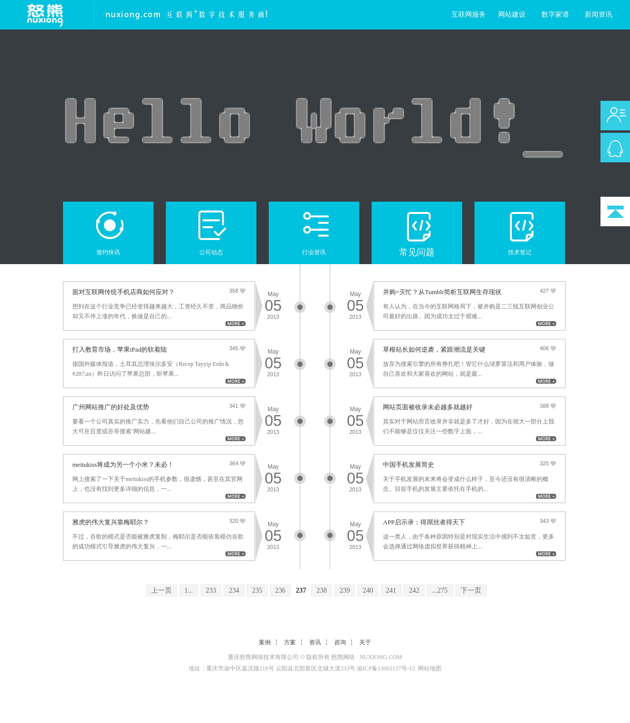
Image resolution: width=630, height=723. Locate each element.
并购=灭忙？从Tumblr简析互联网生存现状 (442, 292)
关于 (365, 642)
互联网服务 (468, 14)
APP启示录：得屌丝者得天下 (424, 522)
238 (321, 590)
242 (414, 590)
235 (257, 590)
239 (345, 590)
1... (189, 590)
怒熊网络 (343, 657)
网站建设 (512, 14)
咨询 (340, 642)
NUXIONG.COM (380, 657)
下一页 (471, 590)
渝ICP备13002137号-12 (386, 668)
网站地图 (429, 668)
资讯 (315, 642)
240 (368, 590)
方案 (290, 642)
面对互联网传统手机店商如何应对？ (123, 292)
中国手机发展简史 (408, 464)
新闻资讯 (598, 14)
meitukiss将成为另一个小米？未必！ (123, 464)
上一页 (161, 590)
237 (301, 590)
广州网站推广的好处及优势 (110, 407)
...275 (440, 590)
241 (391, 590)
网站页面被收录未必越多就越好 (427, 407)
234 (234, 590)
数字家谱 (555, 14)
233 (211, 590)
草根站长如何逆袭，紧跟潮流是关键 (434, 349)
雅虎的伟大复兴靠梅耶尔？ (110, 522)
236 (280, 590)
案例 (265, 642)
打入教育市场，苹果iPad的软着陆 (119, 349)
